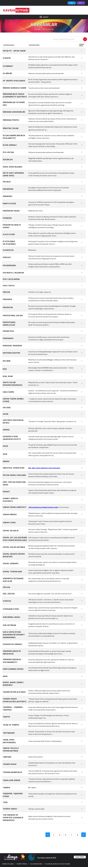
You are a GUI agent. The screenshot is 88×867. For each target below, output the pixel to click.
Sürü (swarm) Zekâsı (13, 669)
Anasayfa (37, 29)
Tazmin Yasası (9, 764)
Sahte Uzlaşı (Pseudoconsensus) (12, 383)
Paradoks (7, 196)
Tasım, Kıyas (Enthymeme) (9, 741)
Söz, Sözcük (9, 594)
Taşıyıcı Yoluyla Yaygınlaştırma (11, 749)
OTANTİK (7, 58)
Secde (5, 414)
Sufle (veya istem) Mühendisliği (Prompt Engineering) (14, 635)
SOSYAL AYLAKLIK (11, 531)
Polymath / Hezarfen (13, 273)
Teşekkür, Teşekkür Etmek (13, 794)
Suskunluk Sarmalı (12, 644)
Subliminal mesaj (11, 617)
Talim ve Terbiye (11, 725)
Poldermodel (9, 265)
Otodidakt (8, 66)
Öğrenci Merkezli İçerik (14, 88)
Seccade (7, 407)
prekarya (7, 299)
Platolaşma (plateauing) (9, 242)
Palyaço (7, 182)
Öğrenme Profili (11, 120)
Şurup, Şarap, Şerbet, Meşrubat (13, 683)
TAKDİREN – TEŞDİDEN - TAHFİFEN (13, 708)
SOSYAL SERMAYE (10, 563)
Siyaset (6, 492)
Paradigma (8, 189)
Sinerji (6, 461)
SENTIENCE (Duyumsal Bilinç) (13, 421)
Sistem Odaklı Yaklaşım (14, 475)
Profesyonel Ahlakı (13, 315)
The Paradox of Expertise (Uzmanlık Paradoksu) (13, 818)
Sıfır (5, 454)
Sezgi (5, 446)
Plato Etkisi (9, 234)
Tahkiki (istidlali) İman (14, 692)
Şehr (5, 676)
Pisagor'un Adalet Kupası (12, 226)
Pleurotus (8, 250)
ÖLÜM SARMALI (10, 145)
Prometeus (8, 331)
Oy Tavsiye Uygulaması (14, 81)
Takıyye (6, 717)
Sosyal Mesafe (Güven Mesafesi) (14, 555)
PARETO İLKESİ (9, 203)
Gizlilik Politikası (22, 864)
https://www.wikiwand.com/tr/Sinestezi (46, 468)
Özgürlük (8, 159)
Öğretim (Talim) (11, 128)
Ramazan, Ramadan (12, 346)
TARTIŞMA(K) (9, 733)
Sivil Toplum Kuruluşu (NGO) (14, 483)
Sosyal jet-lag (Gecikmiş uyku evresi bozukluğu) (15, 538)
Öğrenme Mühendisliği (14, 112)
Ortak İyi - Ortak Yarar (14, 51)
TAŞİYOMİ (7, 757)
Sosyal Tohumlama (12, 571)
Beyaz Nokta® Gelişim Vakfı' (47, 507)
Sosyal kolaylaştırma (14, 547)
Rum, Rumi (8, 376)
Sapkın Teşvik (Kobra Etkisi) (13, 400)
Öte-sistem (8, 152)
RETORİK (7, 361)
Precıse (6, 292)
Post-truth (8, 286)
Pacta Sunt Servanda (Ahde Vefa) (13, 174)
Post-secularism (11, 279)
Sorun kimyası (10, 514)
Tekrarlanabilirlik (12, 772)
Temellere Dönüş (11, 780)
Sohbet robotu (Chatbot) (10, 499)
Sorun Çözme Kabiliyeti (14, 507)
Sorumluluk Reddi (36, 864)
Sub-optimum (9, 625)
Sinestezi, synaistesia (13, 468)
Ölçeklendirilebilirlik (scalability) (14, 136)
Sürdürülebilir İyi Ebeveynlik (12, 652)
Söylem (6, 587)
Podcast (7, 257)
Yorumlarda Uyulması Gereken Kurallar (57, 864)
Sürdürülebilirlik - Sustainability (12, 660)
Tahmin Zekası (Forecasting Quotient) (14, 700)
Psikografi (8, 338)
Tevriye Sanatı (10, 809)
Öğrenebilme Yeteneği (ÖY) (14, 103)
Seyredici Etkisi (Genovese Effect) (12, 437)
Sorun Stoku (9, 522)
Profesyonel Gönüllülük (9, 323)
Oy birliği (7, 73)
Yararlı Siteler (80, 857)
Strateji (7, 601)
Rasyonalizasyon (11, 353)
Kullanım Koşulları (8, 864)
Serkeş (6, 430)
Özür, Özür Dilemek (12, 167)
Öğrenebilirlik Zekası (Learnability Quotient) (15, 95)
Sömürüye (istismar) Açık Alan (13, 579)
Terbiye (6, 787)
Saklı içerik (8, 392)
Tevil (5, 802)
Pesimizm (7, 218)
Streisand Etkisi (11, 609)
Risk (5, 369)
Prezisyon (8, 307)
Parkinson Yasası (11, 211)
